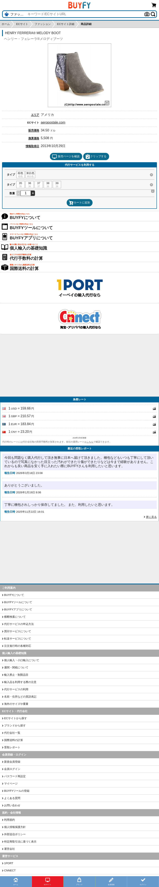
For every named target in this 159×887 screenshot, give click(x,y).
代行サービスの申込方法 (19, 624)
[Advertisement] (79, 365)
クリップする (95, 156)
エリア (35, 114)
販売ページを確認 (66, 156)
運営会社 (9, 848)
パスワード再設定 (15, 776)
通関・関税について (16, 667)
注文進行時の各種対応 (17, 645)
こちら (90, 441)
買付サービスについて (17, 631)
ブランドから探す (15, 725)
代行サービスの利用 (16, 689)
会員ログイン (12, 769)
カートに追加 (79, 202)
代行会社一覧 (12, 732)
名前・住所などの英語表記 (20, 696)
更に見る (151, 516)
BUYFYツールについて (18, 602)
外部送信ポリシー (15, 834)
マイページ (11, 783)
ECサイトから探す (15, 718)
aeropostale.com (53, 122)
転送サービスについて (17, 638)
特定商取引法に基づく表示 (20, 841)
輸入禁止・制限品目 (16, 674)
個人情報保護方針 (15, 827)
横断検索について (15, 616)
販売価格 (33, 130)
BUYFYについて (14, 594)
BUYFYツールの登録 (16, 790)
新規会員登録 (12, 761)
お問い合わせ (12, 805)
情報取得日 (32, 146)
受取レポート (12, 747)
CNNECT (10, 870)
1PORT (8, 863)
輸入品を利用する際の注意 (20, 682)
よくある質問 (12, 798)
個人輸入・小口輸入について (21, 660)
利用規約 (9, 819)
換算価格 (33, 138)
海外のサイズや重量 (16, 703)
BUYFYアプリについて (18, 609)
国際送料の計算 (13, 740)
